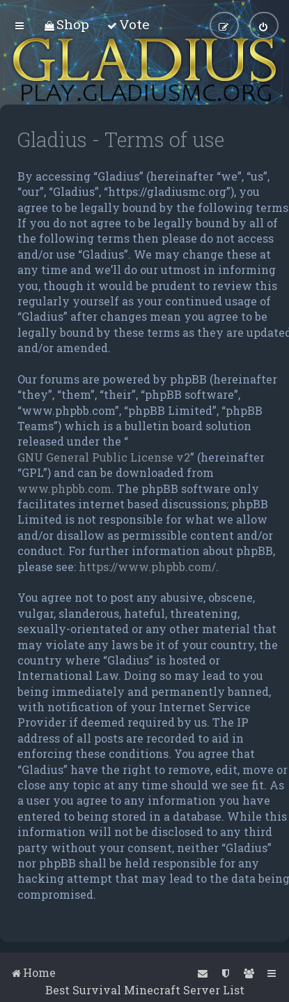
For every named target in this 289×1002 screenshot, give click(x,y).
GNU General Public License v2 (103, 457)
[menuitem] (66, 24)
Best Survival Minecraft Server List (144, 989)
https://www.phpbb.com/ (147, 566)
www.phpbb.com (64, 488)
